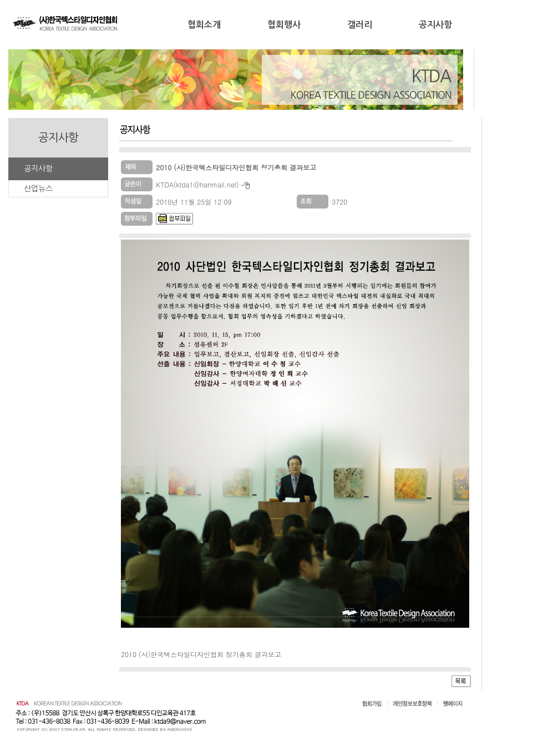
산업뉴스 (38, 188)
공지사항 (435, 25)
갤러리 (359, 25)
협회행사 (284, 25)
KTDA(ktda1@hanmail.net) (197, 184)
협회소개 (204, 25)
